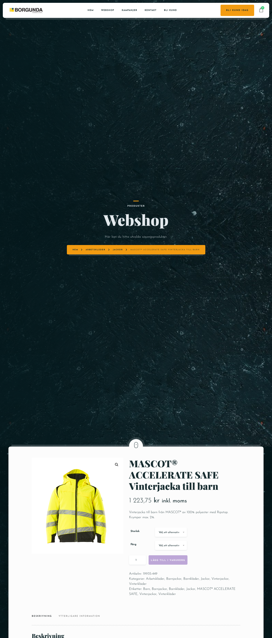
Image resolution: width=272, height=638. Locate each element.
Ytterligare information (79, 627)
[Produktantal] (137, 571)
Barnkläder (191, 590)
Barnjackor (173, 590)
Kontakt (150, 10)
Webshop (107, 10)
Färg (133, 555)
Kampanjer (129, 10)
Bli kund (170, 10)
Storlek (135, 542)
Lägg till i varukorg (168, 571)
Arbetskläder (100, 224)
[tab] (43, 628)
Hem (91, 10)
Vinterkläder (138, 595)
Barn (146, 600)
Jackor (120, 224)
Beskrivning (42, 627)
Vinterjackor (220, 590)
